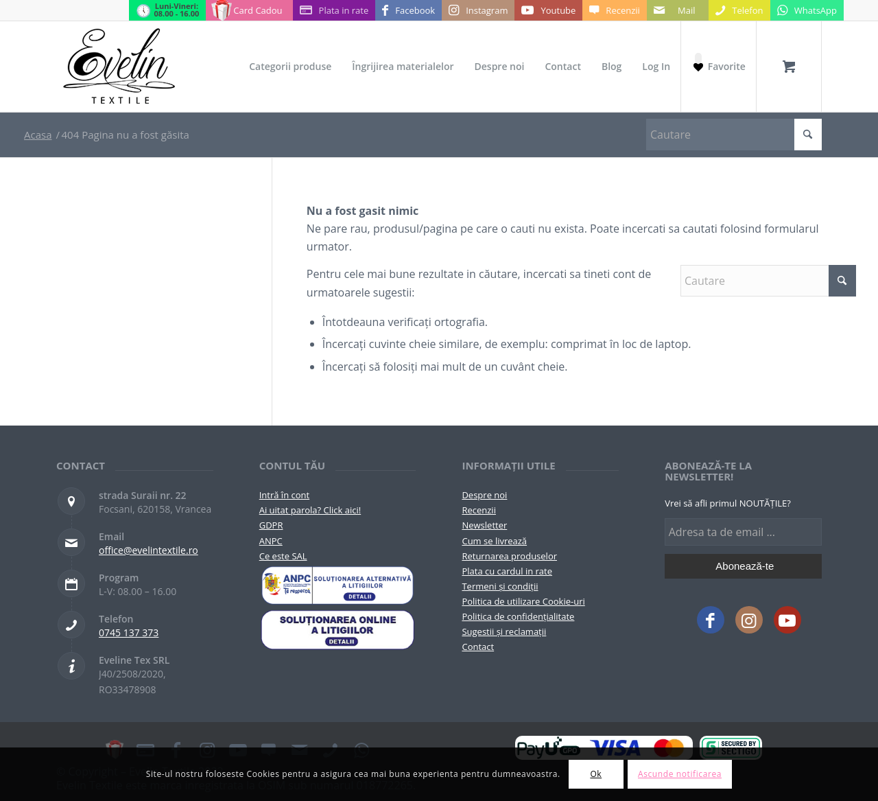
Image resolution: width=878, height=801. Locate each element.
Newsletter (484, 525)
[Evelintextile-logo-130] (119, 66)
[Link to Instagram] (478, 10)
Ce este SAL (283, 556)
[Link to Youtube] (548, 10)
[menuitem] (290, 66)
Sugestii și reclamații (504, 631)
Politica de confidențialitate (518, 616)
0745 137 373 (128, 632)
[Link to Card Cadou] (249, 10)
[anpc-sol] (337, 629)
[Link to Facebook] (408, 10)
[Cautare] (734, 134)
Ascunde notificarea (680, 774)
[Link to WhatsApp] (807, 10)
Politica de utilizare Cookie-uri (523, 601)
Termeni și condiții (500, 586)
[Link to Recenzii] (614, 10)
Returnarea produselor (509, 556)
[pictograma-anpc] (337, 585)
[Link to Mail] (678, 10)
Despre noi (484, 495)
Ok (596, 774)
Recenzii (478, 510)
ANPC (271, 541)
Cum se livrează (494, 541)
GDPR (271, 525)
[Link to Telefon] (739, 10)
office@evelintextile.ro (148, 550)
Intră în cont (284, 495)
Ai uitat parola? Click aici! (310, 510)
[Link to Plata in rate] (334, 10)
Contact (478, 646)
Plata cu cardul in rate (507, 571)
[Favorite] (718, 66)
